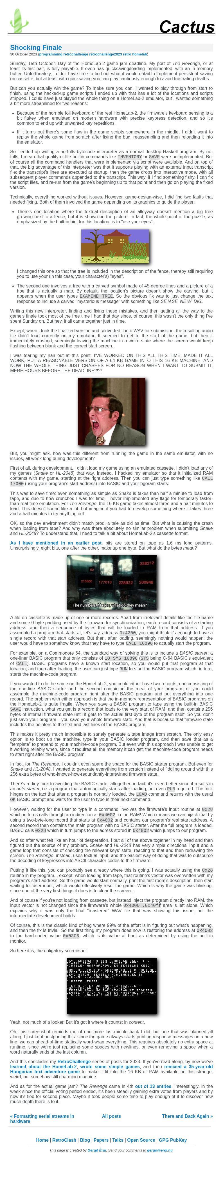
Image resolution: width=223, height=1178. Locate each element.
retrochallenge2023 (105, 54)
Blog (85, 1157)
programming (50, 54)
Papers (101, 1157)
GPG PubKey (173, 1157)
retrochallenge (75, 54)
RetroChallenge (74, 1079)
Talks (117, 1157)
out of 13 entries (153, 1104)
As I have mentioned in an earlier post (56, 546)
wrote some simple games (110, 1084)
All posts (111, 1134)
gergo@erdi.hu (160, 1168)
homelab (139, 54)
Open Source (141, 1157)
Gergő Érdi (96, 1168)
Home (42, 1157)
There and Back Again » (187, 1134)
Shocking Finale (36, 47)
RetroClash (64, 1157)
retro (127, 54)
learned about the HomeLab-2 (43, 1084)
